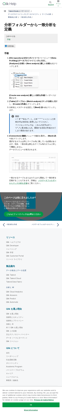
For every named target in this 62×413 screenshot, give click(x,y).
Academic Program (14, 366)
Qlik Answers (11, 295)
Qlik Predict (11, 299)
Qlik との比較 (11, 331)
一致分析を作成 (25, 17)
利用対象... (11, 46)
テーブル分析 (46, 14)
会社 (8, 353)
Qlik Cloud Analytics (14, 292)
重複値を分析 (12, 17)
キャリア (9, 373)
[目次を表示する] (5, 11)
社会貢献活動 (11, 360)
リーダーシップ (12, 356)
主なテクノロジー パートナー (17, 334)
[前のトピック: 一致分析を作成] (16, 224)
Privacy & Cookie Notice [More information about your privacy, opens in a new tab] (44, 400)
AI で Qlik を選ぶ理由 (14, 327)
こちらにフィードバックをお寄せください (23, 214)
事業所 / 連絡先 (12, 380)
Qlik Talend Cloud (13, 278)
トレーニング (11, 249)
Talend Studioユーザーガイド (19, 11)
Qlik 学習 (9, 252)
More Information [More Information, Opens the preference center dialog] (31, 410)
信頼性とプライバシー (15, 321)
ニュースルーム (12, 377)
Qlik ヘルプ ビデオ (13, 242)
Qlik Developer (12, 245)
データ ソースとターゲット (17, 338)
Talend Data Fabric (14, 282)
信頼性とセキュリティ (15, 317)
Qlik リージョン (12, 341)
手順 (8, 39)
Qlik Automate (12, 302)
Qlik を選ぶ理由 (12, 314)
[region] (31, 399)
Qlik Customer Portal (15, 256)
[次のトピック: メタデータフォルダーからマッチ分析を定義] (46, 224)
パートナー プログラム (15, 370)
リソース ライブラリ (14, 259)
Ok (31, 405)
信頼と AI (9, 324)
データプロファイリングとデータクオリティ (23, 14)
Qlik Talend (11, 275)
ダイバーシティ (12, 363)
